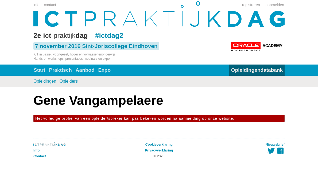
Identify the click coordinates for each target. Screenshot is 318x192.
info (36, 5)
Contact (39, 156)
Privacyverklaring (159, 150)
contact (50, 5)
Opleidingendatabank (257, 70)
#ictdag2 (109, 35)
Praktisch (60, 70)
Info (36, 150)
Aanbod (85, 70)
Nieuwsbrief (275, 144)
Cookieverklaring (159, 144)
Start (39, 70)
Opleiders (68, 81)
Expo (104, 70)
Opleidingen (44, 81)
